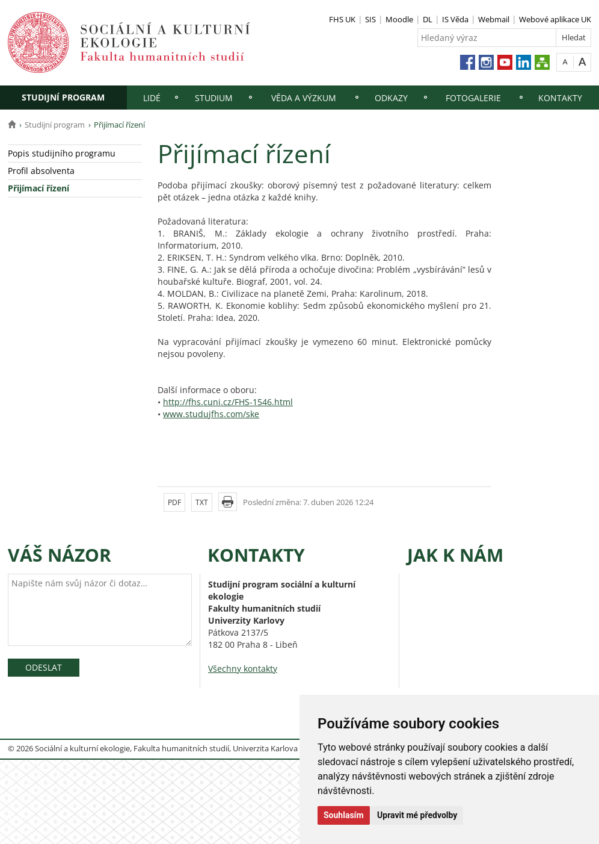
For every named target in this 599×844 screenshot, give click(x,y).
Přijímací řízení (38, 188)
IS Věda (455, 19)
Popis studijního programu (61, 153)
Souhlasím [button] (344, 815)
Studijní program (63, 97)
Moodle (399, 19)
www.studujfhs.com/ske (211, 414)
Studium (214, 98)
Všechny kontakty (242, 668)
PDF (174, 502)
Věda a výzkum (303, 98)
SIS (370, 19)
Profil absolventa (41, 170)
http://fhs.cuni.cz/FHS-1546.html (228, 402)
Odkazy (391, 98)
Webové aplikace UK (555, 19)
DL (427, 19)
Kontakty (560, 98)
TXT (201, 502)
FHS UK (342, 19)
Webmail (493, 19)
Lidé (152, 98)
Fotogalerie (473, 98)
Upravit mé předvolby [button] (417, 815)
